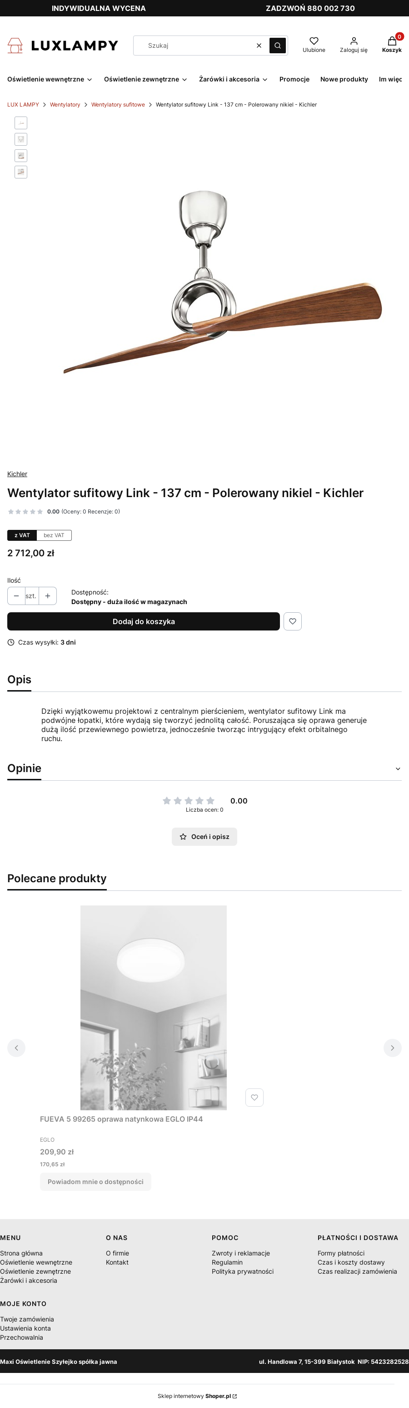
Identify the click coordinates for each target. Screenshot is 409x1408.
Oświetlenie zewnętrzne (35, 1271)
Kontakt (117, 1262)
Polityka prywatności (243, 1271)
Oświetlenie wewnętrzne (36, 1262)
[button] (277, 45)
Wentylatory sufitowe (118, 104)
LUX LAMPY (23, 104)
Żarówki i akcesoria (28, 1280)
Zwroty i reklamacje (241, 1253)
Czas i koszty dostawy (351, 1262)
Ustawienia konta (25, 1328)
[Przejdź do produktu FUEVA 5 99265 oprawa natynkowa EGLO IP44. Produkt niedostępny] (153, 1007)
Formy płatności (341, 1253)
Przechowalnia (21, 1337)
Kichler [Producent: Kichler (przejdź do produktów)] (17, 474)
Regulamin (227, 1262)
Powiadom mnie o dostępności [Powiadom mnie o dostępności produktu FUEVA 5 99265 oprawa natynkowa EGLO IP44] (96, 1181)
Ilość (14, 580)
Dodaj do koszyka (144, 621)
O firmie (117, 1253)
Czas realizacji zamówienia (357, 1271)
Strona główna (21, 1253)
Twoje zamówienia (27, 1319)
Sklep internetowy (194, 1396)
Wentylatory (65, 104)
